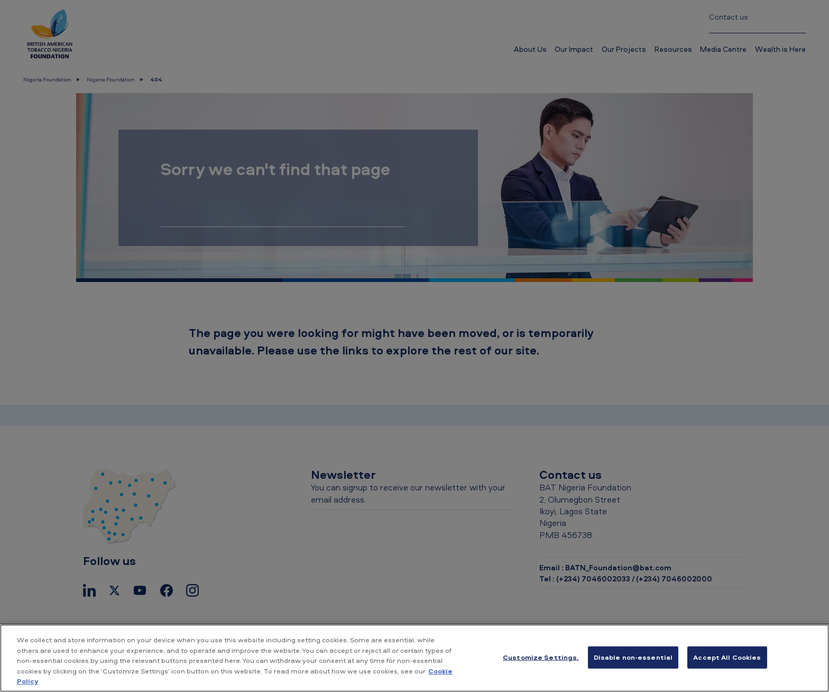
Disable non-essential (633, 657)
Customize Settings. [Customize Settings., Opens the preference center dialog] (540, 657)
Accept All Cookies (727, 657)
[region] (414, 658)
